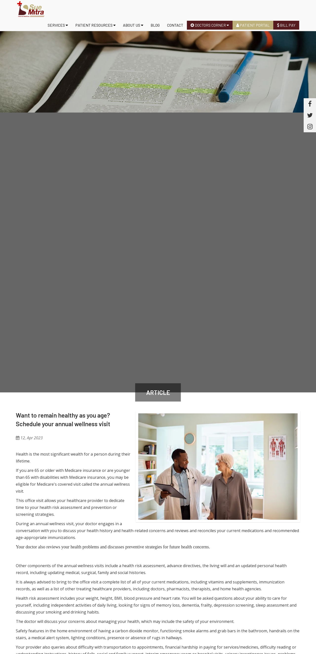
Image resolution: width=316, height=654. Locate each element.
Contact (175, 25)
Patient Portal (253, 25)
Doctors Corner (210, 25)
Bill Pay (286, 25)
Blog (155, 25)
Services (58, 25)
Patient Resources (95, 25)
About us (133, 25)
